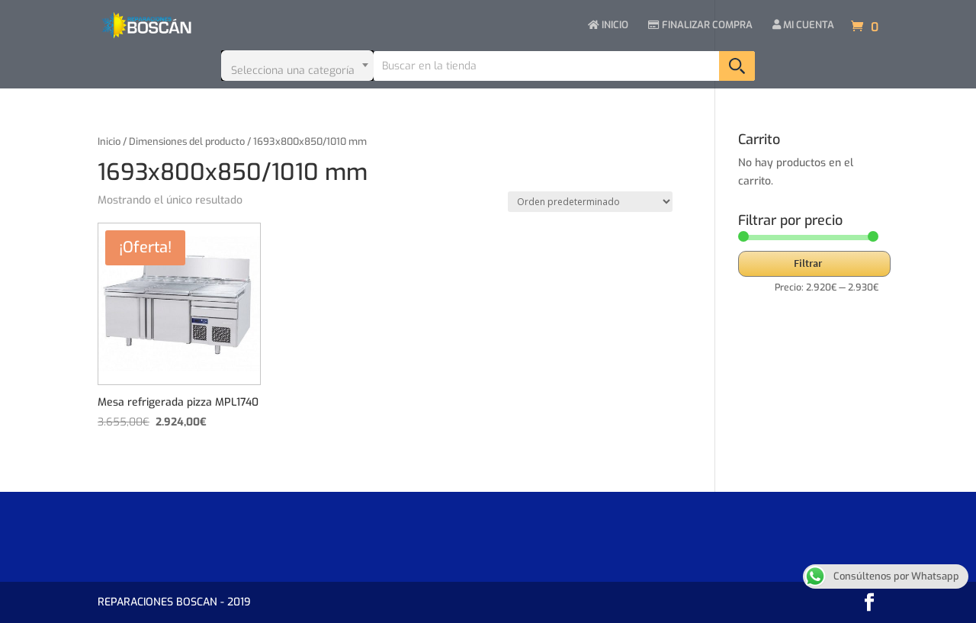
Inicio (109, 141)
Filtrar (808, 263)
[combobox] (297, 65)
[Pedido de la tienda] (590, 201)
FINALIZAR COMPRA (700, 25)
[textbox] (297, 65)
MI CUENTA (803, 25)
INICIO (608, 25)
